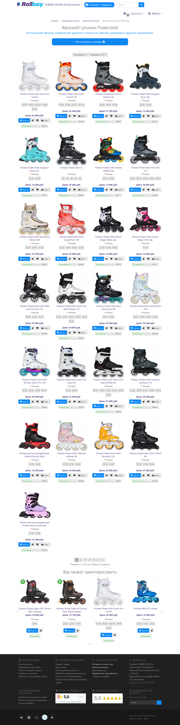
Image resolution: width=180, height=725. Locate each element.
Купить (24, 120)
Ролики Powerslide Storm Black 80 (145, 455)
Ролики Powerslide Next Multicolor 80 (108, 308)
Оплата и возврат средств (30, 670)
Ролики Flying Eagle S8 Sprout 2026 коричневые (76, 610)
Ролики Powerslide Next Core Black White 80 (108, 381)
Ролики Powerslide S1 (71, 167)
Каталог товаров (99, 5)
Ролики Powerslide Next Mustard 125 (108, 455)
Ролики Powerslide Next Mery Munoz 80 (34, 238)
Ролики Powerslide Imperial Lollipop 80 (71, 455)
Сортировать (80, 54)
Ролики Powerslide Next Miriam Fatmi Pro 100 (34, 381)
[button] (133, 13)
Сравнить (46, 120)
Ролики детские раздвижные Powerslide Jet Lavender (34, 524)
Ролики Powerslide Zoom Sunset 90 (71, 95)
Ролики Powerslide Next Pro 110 (145, 169)
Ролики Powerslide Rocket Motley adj (108, 169)
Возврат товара (62, 664)
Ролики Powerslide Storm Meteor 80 (108, 95)
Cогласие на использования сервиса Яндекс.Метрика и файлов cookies (71, 679)
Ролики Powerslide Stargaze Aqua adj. (34, 169)
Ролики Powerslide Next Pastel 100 (145, 308)
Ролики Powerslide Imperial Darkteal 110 (145, 381)
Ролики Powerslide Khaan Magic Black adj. (108, 238)
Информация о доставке (29, 667)
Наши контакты (25, 664)
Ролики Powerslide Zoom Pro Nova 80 (71, 381)
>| (103, 560)
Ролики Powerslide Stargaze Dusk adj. (145, 95)
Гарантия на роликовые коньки (32, 676)
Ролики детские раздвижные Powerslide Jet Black (34, 455)
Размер (35, 100)
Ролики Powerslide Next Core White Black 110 (71, 308)
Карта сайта (60, 667)
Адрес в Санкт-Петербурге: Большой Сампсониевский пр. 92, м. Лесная (144, 670)
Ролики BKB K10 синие (150, 608)
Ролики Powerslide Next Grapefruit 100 (71, 238)
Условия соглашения (27, 673)
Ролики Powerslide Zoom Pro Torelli (34, 95)
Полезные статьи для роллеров (32, 697)
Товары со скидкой (100, 676)
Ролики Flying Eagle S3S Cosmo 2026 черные (39, 610)
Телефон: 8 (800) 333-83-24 (141, 664)
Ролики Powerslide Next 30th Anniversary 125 (34, 308)
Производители (99, 670)
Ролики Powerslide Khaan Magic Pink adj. (145, 238)
